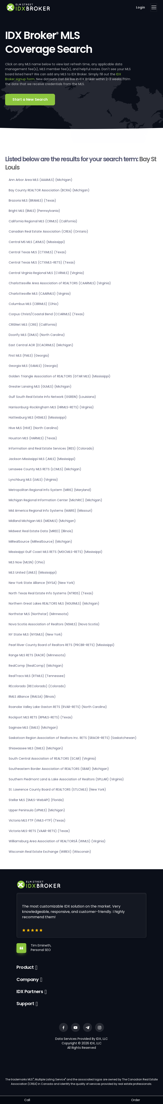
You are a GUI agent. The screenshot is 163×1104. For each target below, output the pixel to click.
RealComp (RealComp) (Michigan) (36, 665)
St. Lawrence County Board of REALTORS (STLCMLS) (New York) (57, 789)
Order (135, 1100)
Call (27, 1100)
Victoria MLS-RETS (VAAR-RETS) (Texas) (39, 831)
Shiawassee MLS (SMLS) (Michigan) (36, 748)
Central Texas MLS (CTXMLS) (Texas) (37, 252)
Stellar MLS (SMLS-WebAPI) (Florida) (36, 800)
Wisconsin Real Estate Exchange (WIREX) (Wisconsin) (50, 851)
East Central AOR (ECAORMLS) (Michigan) (41, 345)
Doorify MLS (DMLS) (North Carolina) (37, 335)
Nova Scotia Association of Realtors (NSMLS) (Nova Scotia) (54, 624)
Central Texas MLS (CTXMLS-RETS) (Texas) (42, 262)
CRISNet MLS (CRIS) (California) (33, 324)
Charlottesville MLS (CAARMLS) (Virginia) (40, 293)
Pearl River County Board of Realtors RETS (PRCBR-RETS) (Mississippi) (61, 645)
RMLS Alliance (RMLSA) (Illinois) (32, 696)
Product (25, 967)
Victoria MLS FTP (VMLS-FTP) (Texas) (37, 820)
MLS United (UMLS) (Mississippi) (33, 572)
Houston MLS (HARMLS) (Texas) (33, 438)
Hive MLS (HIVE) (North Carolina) (33, 428)
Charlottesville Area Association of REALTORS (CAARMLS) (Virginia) (60, 283)
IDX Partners (29, 991)
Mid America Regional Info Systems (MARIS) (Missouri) (50, 510)
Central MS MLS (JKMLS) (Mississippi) (37, 242)
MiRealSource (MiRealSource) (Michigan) (40, 541)
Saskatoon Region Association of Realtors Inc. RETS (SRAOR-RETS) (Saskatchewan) (73, 738)
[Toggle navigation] (153, 7)
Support (25, 1003)
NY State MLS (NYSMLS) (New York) (35, 634)
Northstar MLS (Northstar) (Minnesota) (39, 614)
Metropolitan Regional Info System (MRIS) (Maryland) (50, 490)
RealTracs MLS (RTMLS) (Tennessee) (37, 676)
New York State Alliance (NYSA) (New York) (42, 583)
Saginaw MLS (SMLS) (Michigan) (33, 727)
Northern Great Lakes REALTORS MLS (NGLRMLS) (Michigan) (54, 603)
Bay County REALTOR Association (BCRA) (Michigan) (49, 190)
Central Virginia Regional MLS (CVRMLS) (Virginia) (46, 273)
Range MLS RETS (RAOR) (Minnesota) (37, 655)
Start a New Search (30, 99)
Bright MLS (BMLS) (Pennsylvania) (34, 211)
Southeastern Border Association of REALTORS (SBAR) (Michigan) (59, 769)
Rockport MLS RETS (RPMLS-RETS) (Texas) (41, 717)
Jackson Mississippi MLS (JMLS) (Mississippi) (42, 459)
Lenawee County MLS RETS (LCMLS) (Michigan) (45, 469)
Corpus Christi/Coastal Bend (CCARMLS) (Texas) (46, 314)
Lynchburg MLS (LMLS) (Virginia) (33, 479)
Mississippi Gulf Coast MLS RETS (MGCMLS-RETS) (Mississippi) (55, 552)
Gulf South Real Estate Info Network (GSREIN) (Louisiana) (52, 397)
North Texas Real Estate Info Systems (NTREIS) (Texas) (51, 593)
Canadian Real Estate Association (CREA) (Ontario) (48, 231)
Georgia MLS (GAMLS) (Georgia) (33, 366)
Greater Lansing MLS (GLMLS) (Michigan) (40, 386)
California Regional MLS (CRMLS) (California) (43, 221)
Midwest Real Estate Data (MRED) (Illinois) (41, 531)
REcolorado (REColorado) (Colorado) (37, 686)
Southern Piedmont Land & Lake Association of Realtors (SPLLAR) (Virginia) (66, 779)
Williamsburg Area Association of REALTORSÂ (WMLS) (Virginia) (57, 841)
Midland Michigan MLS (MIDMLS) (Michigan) (42, 521)
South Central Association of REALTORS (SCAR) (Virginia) (52, 758)
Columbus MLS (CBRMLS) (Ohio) (34, 304)
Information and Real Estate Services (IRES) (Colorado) (51, 448)
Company (27, 979)
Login (140, 7)
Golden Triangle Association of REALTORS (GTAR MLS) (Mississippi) (59, 376)
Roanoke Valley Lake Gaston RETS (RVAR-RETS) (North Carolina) (58, 707)
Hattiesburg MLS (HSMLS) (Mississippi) (38, 417)
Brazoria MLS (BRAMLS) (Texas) (32, 200)
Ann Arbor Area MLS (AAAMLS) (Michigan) (40, 180)
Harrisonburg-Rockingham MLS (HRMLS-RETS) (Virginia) (51, 407)
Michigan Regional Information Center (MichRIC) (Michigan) (55, 500)
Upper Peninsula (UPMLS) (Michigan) (37, 810)
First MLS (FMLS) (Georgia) (29, 355)
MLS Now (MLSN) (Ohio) (27, 562)
